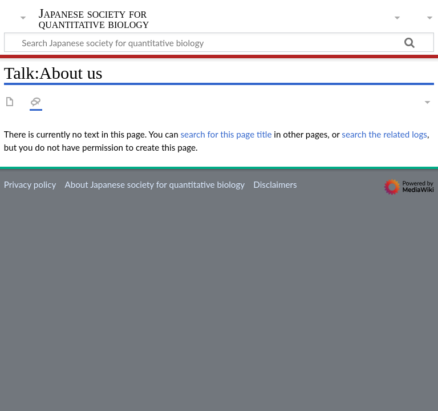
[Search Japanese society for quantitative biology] (219, 42)
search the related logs (384, 134)
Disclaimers (275, 184)
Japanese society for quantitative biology (94, 19)
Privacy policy (30, 184)
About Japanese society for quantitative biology (154, 184)
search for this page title (226, 134)
